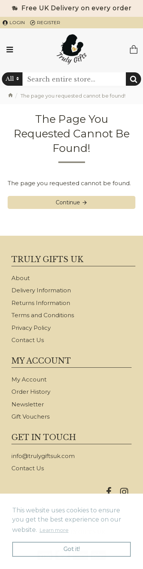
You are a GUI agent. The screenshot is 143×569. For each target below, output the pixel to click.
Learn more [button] (54, 530)
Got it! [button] (71, 549)
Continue (68, 202)
